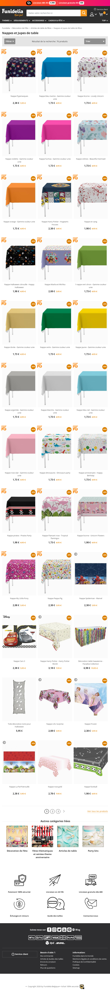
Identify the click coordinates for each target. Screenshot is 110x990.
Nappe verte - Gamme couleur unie (55, 347)
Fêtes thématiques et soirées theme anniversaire (42, 854)
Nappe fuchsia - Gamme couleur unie (55, 159)
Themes (5, 20)
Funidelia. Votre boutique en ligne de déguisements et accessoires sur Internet (12, 13)
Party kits (93, 850)
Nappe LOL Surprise (54, 724)
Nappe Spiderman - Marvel (90, 598)
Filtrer (9, 41)
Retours (43, 965)
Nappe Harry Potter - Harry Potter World (54, 662)
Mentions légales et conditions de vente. (90, 959)
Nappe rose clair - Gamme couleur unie (19, 474)
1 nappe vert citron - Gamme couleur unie (90, 286)
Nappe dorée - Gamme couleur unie (19, 347)
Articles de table (68, 850)
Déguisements (21, 20)
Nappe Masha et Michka (55, 284)
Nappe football (90, 786)
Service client (20, 954)
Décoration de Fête (20, 28)
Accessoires (38, 20)
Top (104, 20)
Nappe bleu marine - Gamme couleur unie (55, 97)
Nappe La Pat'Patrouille (19, 786)
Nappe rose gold (55, 786)
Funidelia (6, 28)
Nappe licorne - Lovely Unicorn (91, 96)
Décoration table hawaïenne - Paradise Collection (90, 662)
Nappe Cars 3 (19, 661)
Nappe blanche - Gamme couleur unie (55, 411)
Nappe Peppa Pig (55, 598)
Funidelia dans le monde (83, 956)
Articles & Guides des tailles (51, 959)
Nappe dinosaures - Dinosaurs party (55, 472)
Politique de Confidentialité (84, 961)
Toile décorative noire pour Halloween (19, 725)
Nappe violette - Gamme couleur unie (19, 160)
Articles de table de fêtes (41, 28)
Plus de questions (47, 968)
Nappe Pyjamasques (19, 96)
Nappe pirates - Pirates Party (19, 535)
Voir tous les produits (97, 811)
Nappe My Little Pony (19, 598)
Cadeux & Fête (55, 20)
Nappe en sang (90, 221)
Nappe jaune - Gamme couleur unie (91, 347)
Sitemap (76, 968)
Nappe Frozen (91, 724)
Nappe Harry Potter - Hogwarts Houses (55, 223)
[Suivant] (64, 811)
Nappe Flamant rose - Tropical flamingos (55, 537)
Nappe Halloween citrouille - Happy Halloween (19, 286)
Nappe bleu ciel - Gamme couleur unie (91, 411)
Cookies (76, 965)
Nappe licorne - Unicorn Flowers (90, 535)
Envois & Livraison (48, 961)
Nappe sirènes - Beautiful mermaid (90, 159)
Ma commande (46, 956)
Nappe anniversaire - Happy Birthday (91, 474)
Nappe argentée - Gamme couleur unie (19, 411)
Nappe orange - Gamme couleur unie (19, 221)
